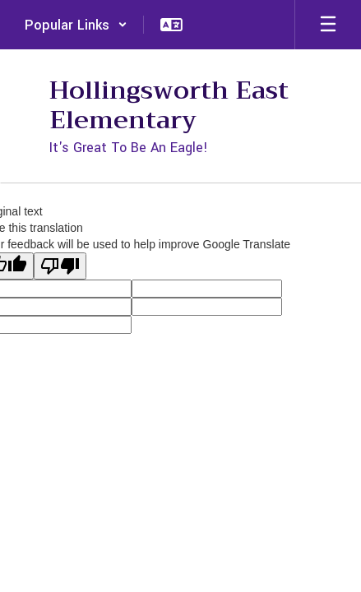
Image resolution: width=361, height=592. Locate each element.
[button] (76, 24)
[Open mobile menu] (328, 24)
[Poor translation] (60, 266)
